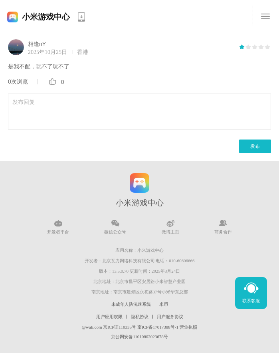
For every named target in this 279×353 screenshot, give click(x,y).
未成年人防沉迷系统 (131, 304)
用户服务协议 (170, 316)
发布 (255, 146)
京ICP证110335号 (119, 327)
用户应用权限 (109, 316)
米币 (163, 304)
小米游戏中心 (46, 16)
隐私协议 (139, 316)
